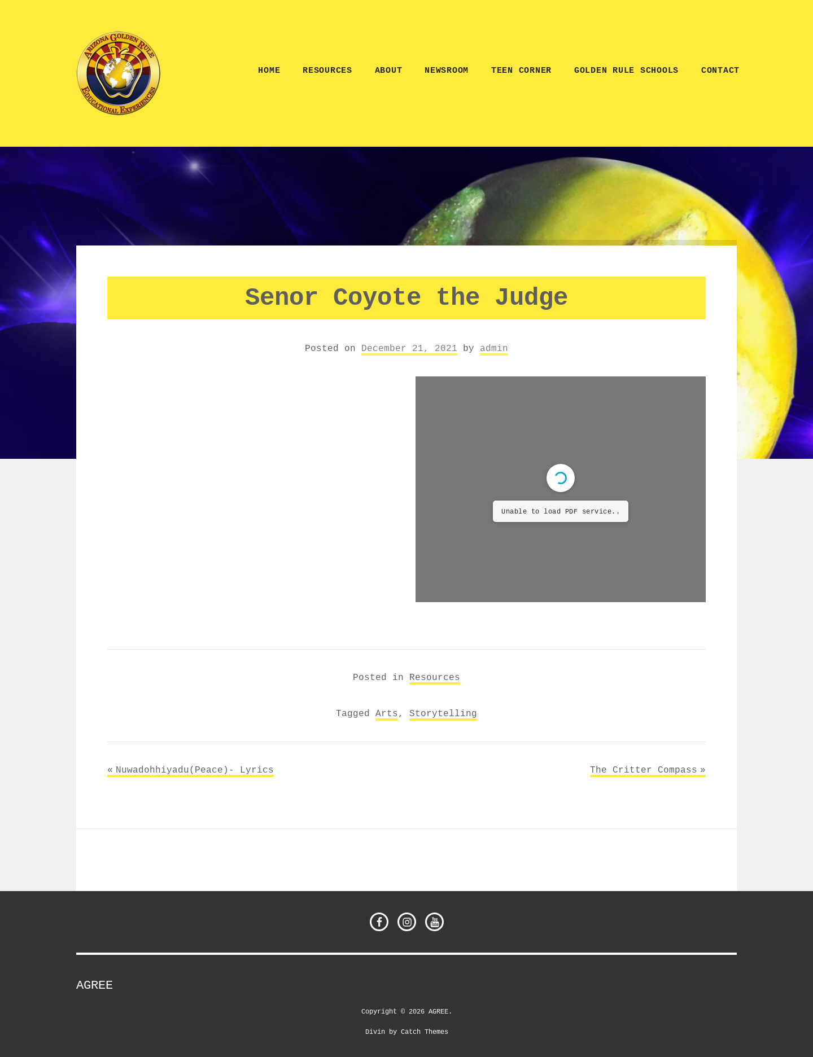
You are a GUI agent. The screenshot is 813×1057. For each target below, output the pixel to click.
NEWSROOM (447, 71)
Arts (386, 713)
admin (494, 348)
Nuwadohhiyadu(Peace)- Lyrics (195, 770)
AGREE (94, 985)
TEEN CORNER (521, 71)
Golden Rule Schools (626, 71)
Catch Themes (424, 1031)
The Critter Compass (643, 770)
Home (269, 71)
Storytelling (443, 713)
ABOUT (389, 71)
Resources (327, 71)
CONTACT (720, 71)
